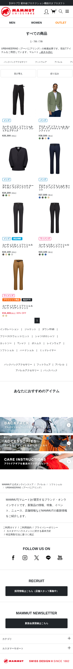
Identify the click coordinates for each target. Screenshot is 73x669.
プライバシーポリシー (46, 527)
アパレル (58, 62)
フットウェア (41, 62)
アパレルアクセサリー (27, 370)
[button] (18, 73)
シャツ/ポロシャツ (44, 336)
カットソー (6, 343)
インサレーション (9, 329)
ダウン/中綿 (48, 329)
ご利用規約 (26, 527)
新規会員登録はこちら (36, 623)
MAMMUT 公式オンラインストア (17, 484)
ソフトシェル (7, 350)
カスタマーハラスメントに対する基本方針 (28, 531)
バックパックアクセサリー (15, 62)
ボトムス (36, 343)
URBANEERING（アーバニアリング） (24, 487)
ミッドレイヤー (48, 350)
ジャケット (30, 329)
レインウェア (54, 343)
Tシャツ (22, 343)
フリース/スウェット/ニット (14, 336)
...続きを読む (46, 52)
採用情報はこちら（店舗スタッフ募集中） (36, 591)
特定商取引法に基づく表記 (20, 534)
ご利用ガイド (10, 527)
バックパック (50, 370)
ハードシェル (27, 350)
